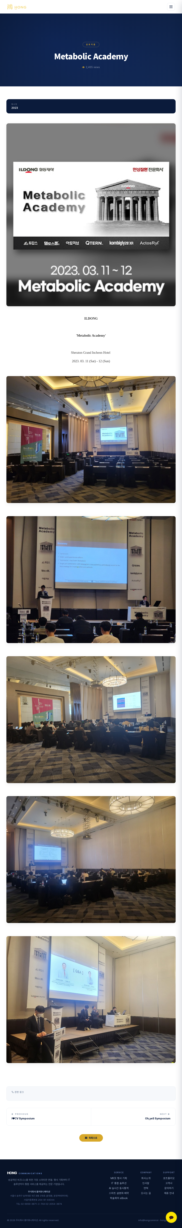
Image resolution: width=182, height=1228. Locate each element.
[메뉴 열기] (171, 7)
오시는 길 (146, 1193)
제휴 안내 (169, 1193)
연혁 (146, 1188)
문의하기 (169, 1188)
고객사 (168, 1183)
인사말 (145, 1183)
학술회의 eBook (119, 1198)
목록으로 (91, 1137)
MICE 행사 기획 (119, 1178)
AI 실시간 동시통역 (119, 1188)
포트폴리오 (169, 1178)
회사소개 (146, 1178)
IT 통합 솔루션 (119, 1183)
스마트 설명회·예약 (119, 1193)
